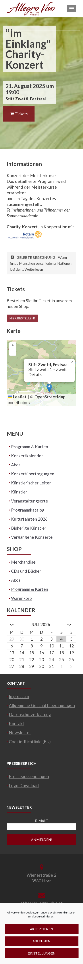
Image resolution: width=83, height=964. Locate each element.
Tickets (19, 113)
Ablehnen (41, 941)
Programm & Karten (29, 446)
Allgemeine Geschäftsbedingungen (42, 705)
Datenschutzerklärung (30, 714)
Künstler (19, 491)
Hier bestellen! (22, 318)
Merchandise (23, 562)
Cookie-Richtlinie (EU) (30, 741)
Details (35, 374)
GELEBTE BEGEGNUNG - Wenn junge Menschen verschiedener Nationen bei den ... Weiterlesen (40, 263)
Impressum (19, 696)
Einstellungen (41, 953)
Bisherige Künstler (28, 528)
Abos (16, 464)
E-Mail (41, 820)
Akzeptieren (41, 929)
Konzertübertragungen (32, 473)
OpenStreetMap (50, 396)
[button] (49, 387)
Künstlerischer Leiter (31, 482)
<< (12, 624)
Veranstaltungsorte (29, 500)
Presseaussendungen (29, 776)
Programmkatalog (27, 509)
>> (68, 624)
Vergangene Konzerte (32, 537)
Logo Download (24, 785)
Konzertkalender (27, 455)
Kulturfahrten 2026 (29, 518)
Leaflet (17, 396)
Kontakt (16, 723)
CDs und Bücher (26, 571)
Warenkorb (21, 598)
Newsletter (20, 732)
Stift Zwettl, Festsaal (26, 98)
